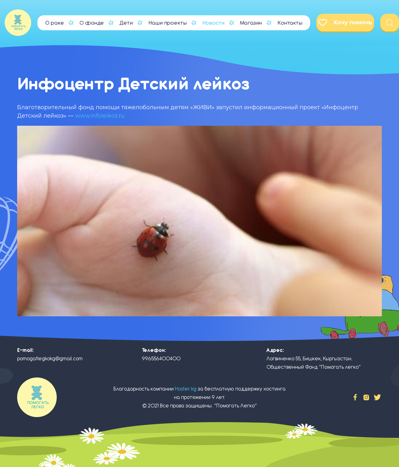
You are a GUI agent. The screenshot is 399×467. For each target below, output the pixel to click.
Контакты (289, 22)
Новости (213, 22)
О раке (54, 22)
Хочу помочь (345, 22)
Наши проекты (167, 22)
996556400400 (161, 358)
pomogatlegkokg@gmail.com (50, 358)
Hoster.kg (185, 389)
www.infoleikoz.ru (100, 115)
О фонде (91, 22)
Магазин (251, 22)
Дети (126, 22)
